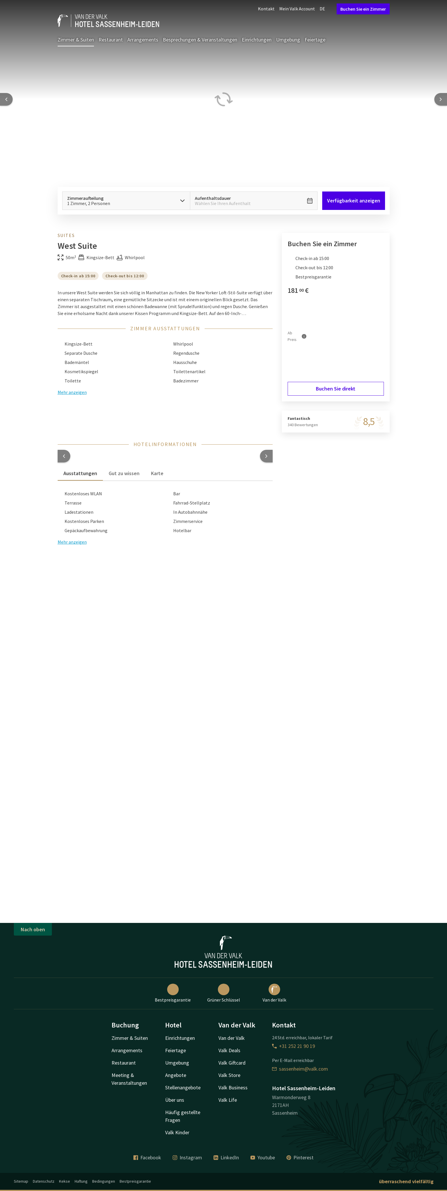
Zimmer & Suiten (76, 39)
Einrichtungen (256, 39)
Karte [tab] (157, 473)
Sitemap (21, 1181)
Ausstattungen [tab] (80, 473)
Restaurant (111, 39)
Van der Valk (274, 993)
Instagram (187, 1157)
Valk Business (233, 1087)
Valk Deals (229, 1050)
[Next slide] (440, 99)
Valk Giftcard (232, 1062)
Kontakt (266, 9)
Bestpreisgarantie (173, 993)
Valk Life (227, 1100)
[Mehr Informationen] (304, 336)
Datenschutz (43, 1181)
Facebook (147, 1157)
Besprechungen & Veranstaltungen (200, 39)
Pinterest (300, 1157)
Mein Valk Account (297, 9)
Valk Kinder (177, 1132)
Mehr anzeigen (72, 542)
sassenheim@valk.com (300, 1068)
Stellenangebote (183, 1087)
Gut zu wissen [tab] (124, 473)
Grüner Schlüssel (223, 993)
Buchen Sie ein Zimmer (363, 9)
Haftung (81, 1181)
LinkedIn (226, 1157)
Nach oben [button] (33, 929)
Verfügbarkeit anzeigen (353, 200)
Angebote (175, 1075)
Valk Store (229, 1075)
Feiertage (315, 39)
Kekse (64, 1181)
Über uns (174, 1100)
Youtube (262, 1157)
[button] (64, 456)
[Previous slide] (6, 99)
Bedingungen (103, 1181)
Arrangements (142, 39)
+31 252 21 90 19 (293, 1046)
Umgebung (288, 39)
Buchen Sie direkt (335, 388)
